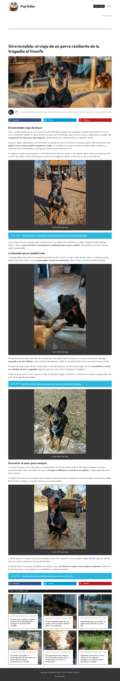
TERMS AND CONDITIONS (47, 672)
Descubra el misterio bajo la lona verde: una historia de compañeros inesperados (51, 384)
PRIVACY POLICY (61, 672)
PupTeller (27, 6)
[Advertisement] (60, 30)
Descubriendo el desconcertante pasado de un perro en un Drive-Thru (47, 576)
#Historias (99, 6)
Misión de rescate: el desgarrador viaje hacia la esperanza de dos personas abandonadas (54, 235)
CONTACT (77, 672)
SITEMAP (69, 672)
